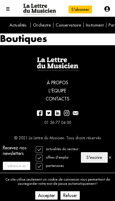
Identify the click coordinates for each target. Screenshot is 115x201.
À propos (58, 82)
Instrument (95, 25)
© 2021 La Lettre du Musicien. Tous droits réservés (57, 137)
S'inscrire (94, 157)
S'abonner (80, 9)
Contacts (58, 99)
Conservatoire (68, 25)
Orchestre (42, 25)
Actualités (18, 25)
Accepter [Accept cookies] (46, 195)
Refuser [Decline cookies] (70, 195)
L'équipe (57, 91)
